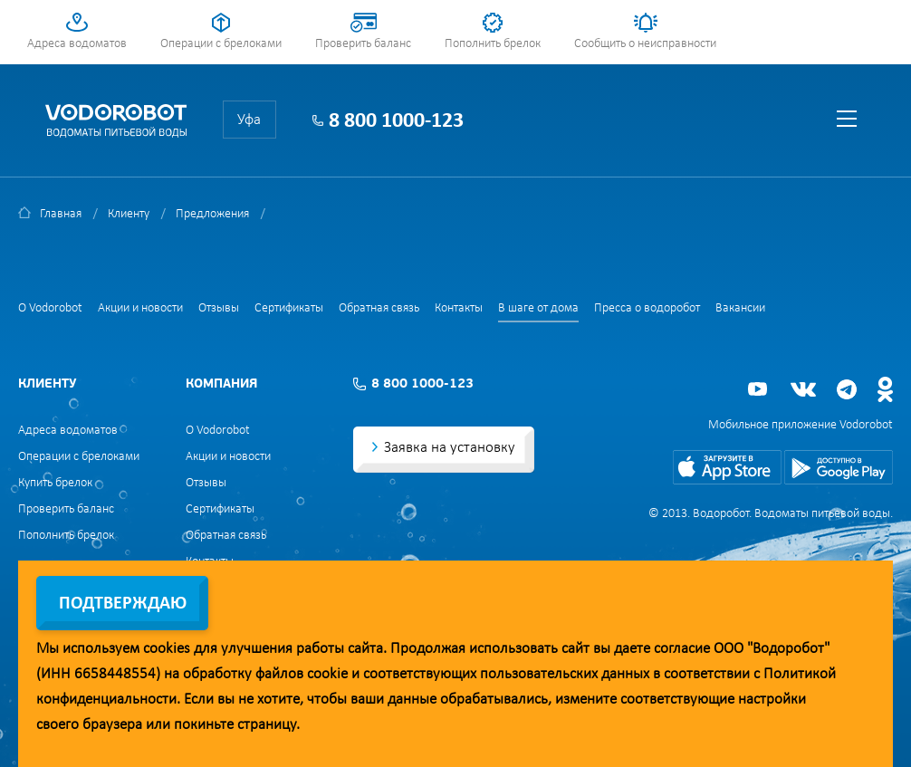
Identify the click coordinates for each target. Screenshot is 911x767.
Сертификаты (288, 308)
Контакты (459, 308)
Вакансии (740, 308)
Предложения (212, 214)
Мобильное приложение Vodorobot (800, 425)
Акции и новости (140, 308)
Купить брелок (55, 483)
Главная (61, 214)
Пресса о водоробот (647, 308)
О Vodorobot (50, 308)
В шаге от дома (538, 308)
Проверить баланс (363, 44)
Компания (221, 384)
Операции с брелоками (221, 44)
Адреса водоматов (77, 44)
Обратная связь (379, 308)
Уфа (249, 120)
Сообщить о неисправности (645, 44)
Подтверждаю (123, 604)
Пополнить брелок (493, 44)
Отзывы (218, 308)
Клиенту (128, 214)
